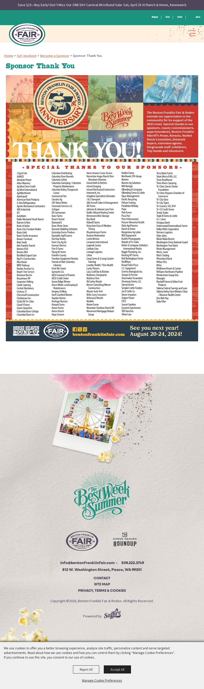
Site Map (102, 584)
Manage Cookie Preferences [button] (102, 680)
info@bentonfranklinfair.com (87, 563)
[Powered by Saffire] (112, 616)
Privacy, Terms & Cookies (102, 591)
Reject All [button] (86, 669)
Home (8, 55)
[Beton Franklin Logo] (81, 542)
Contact (102, 578)
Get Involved (26, 55)
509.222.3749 (132, 563)
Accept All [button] (117, 669)
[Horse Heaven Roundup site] (125, 540)
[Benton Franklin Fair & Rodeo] (27, 34)
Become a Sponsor (54, 55)
